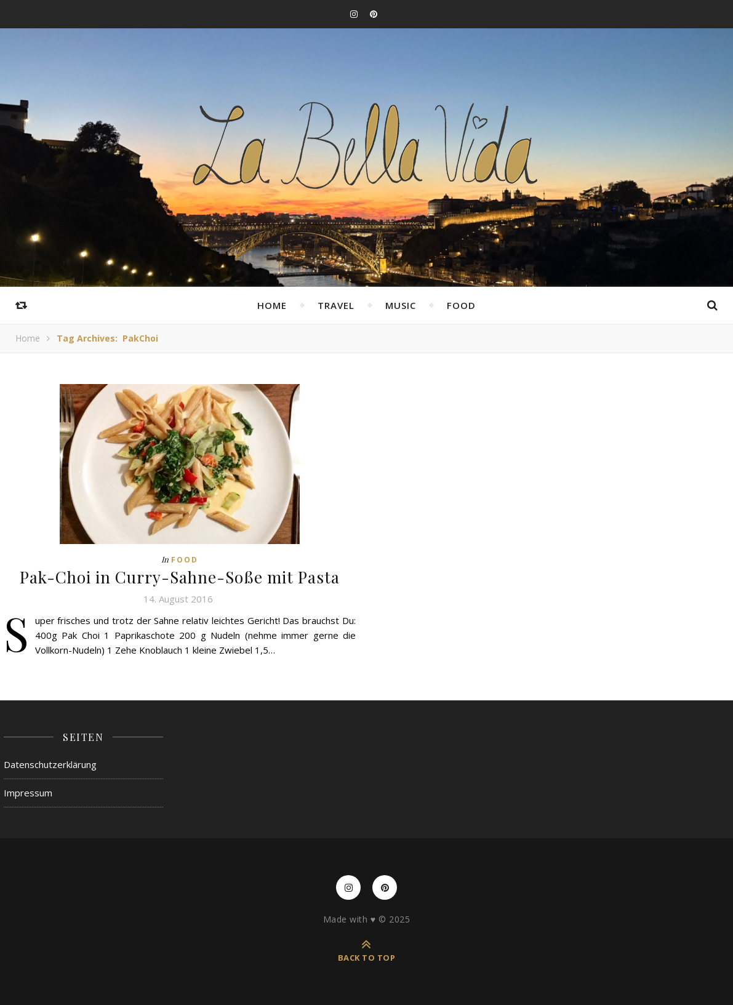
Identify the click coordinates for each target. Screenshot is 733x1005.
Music (400, 305)
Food (461, 305)
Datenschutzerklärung (50, 764)
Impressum (28, 793)
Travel (336, 305)
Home (272, 305)
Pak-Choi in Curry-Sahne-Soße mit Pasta (180, 577)
